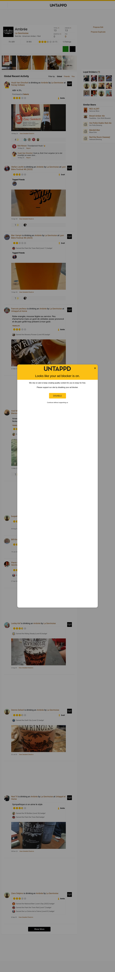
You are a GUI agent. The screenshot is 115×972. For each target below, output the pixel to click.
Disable (57, 395)
